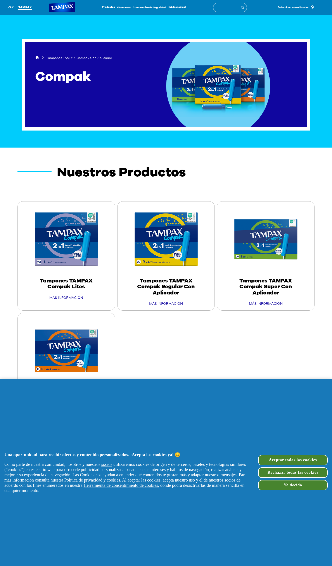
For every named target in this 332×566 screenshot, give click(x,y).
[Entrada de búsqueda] (243, 8)
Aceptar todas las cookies (293, 460)
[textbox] (230, 7)
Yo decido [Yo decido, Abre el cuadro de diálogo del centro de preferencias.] (293, 485)
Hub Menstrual (177, 7)
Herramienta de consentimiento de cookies (121, 485)
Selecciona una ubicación (296, 7)
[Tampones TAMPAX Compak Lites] (66, 253)
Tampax (25, 7)
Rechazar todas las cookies (293, 472)
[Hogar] (37, 57)
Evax (10, 7)
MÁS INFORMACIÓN (66, 297)
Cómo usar (124, 7)
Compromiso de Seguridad (149, 7)
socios (106, 464)
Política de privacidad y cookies (92, 480)
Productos (108, 7)
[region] (166, 472)
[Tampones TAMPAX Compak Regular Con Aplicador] (166, 255)
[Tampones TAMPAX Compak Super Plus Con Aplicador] (66, 367)
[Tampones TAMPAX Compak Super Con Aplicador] (265, 255)
